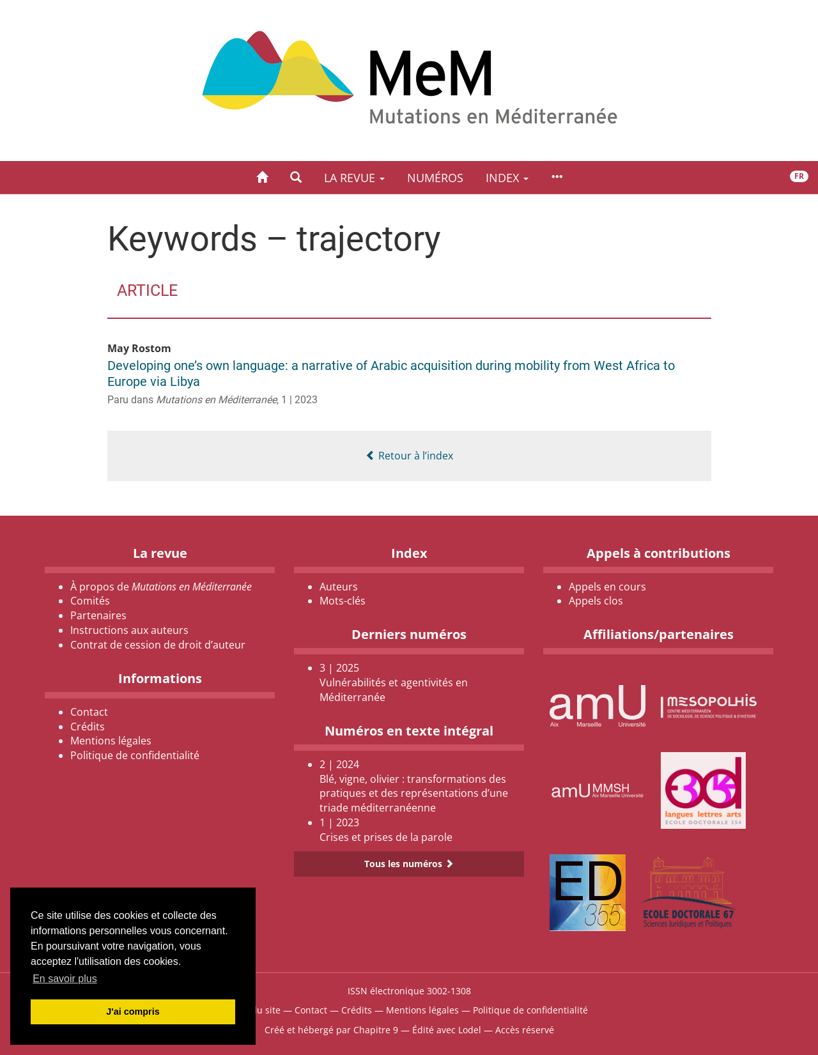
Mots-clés (343, 601)
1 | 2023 (299, 400)
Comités (90, 601)
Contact (89, 712)
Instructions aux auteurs (129, 630)
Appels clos (596, 601)
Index (507, 177)
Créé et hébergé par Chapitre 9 (331, 1030)
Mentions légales (110, 741)
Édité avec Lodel (446, 1030)
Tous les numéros (409, 864)
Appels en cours (607, 587)
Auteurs (339, 587)
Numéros (435, 177)
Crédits (87, 727)
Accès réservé (524, 1030)
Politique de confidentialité (134, 755)
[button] (296, 177)
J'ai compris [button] (132, 1011)
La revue (354, 177)
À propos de (161, 587)
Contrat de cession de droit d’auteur (157, 645)
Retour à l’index (409, 456)
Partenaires (98, 615)
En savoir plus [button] (65, 978)
